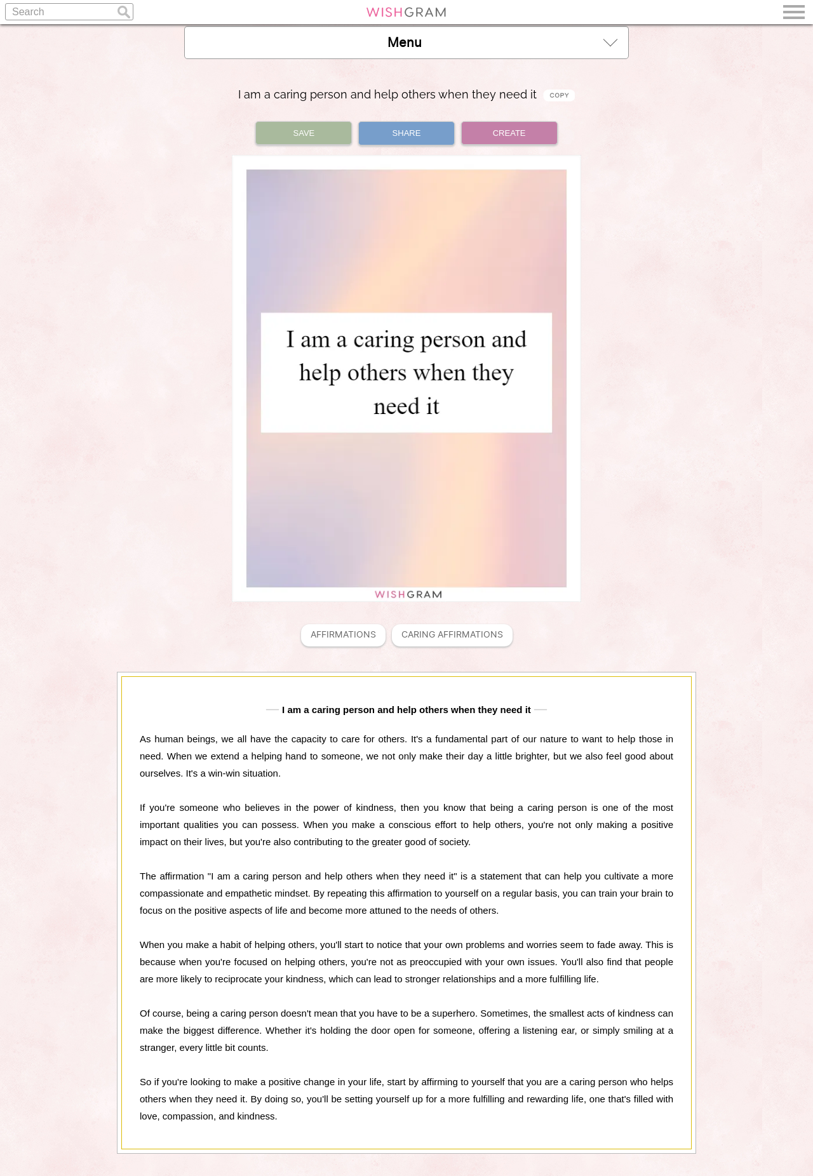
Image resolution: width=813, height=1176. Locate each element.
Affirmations (343, 634)
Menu (502, 42)
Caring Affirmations (452, 634)
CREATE (509, 133)
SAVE (304, 133)
